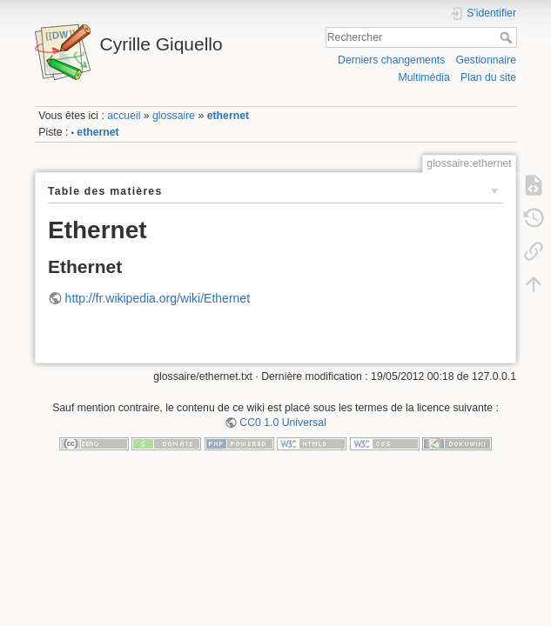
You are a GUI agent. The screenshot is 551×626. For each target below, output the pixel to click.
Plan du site (488, 77)
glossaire (173, 116)
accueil (123, 116)
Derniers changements (391, 60)
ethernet (228, 116)
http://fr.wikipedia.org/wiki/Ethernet (157, 298)
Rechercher (508, 37)
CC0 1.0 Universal (282, 422)
